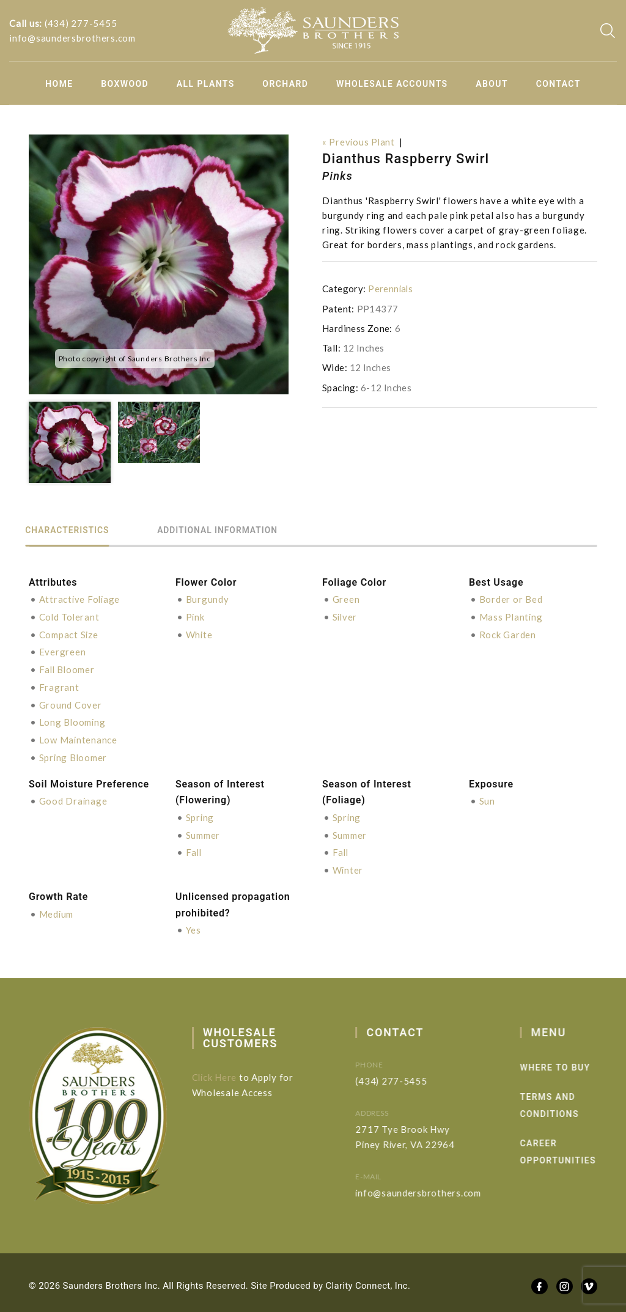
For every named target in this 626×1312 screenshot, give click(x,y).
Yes (193, 923)
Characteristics (71, 530)
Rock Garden (507, 633)
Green (346, 599)
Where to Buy (575, 1061)
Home (59, 84)
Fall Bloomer (68, 667)
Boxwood (125, 84)
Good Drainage (73, 796)
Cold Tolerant (70, 616)
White (199, 633)
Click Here (223, 1070)
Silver (346, 616)
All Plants (206, 84)
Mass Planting (511, 616)
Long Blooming (73, 718)
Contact (558, 84)
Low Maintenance (78, 736)
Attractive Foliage (80, 599)
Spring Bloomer (74, 753)
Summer (203, 829)
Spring (200, 812)
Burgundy (207, 599)
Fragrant (59, 684)
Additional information (230, 530)
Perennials (391, 288)
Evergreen (62, 650)
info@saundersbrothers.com (72, 37)
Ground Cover (70, 701)
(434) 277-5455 (81, 23)
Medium (57, 907)
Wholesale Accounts (392, 84)
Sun (487, 796)
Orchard (285, 84)
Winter (348, 863)
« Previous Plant (359, 141)
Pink (195, 616)
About (492, 84)
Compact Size (69, 633)
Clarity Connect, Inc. (368, 1278)
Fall (194, 846)
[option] (159, 264)
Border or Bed (511, 599)
